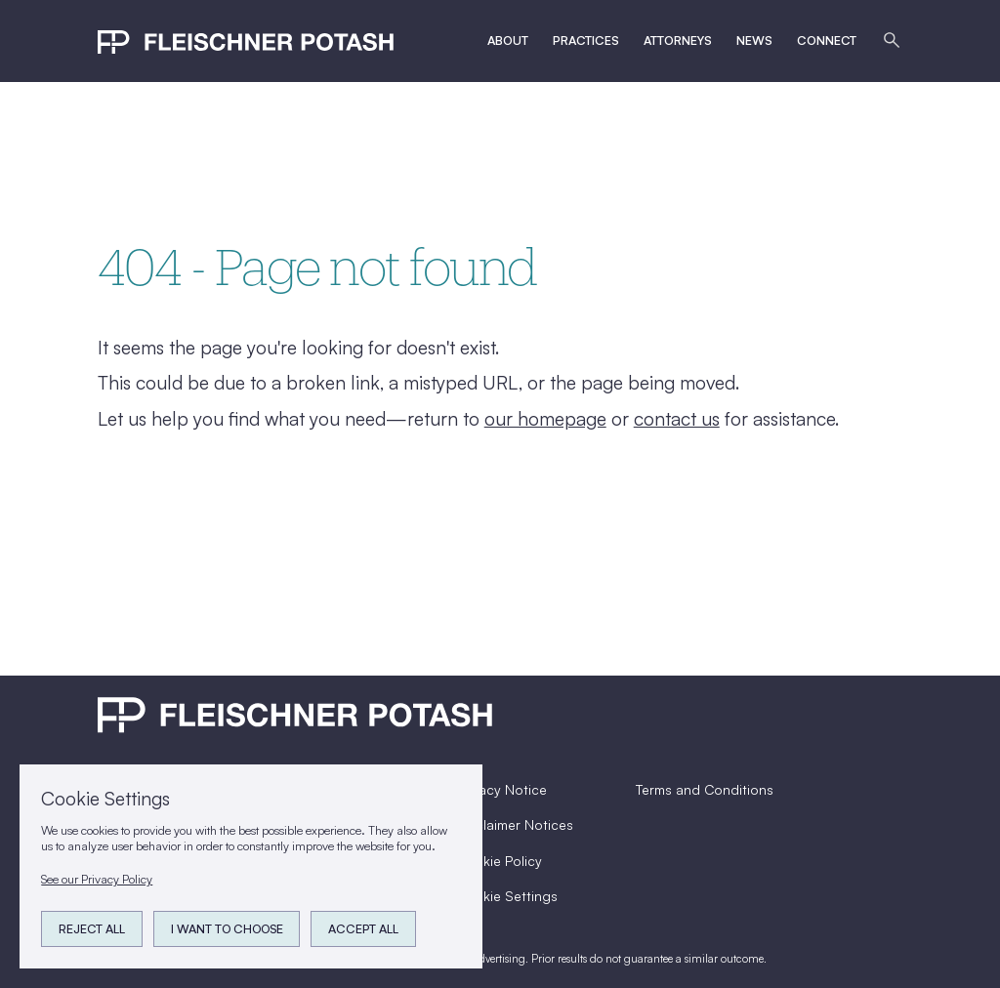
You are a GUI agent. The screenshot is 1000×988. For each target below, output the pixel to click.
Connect (826, 40)
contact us (677, 418)
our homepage (545, 418)
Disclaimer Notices (514, 824)
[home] (246, 40)
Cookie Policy (499, 860)
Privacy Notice (501, 789)
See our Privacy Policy (96, 878)
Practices (586, 40)
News (754, 40)
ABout (507, 40)
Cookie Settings (507, 895)
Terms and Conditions (704, 789)
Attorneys (678, 40)
